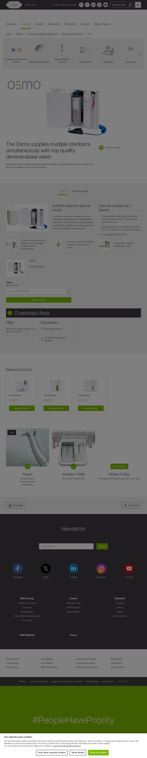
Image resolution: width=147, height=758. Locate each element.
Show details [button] (77, 752)
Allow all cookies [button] (98, 752)
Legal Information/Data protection (66, 746)
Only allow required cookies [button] (52, 752)
